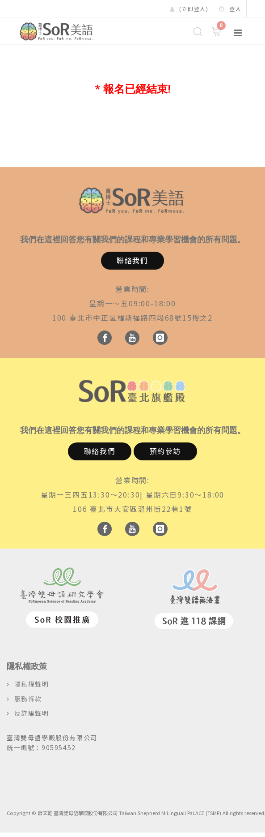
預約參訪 (165, 451)
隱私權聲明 (31, 683)
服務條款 (28, 698)
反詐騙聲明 (31, 712)
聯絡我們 (132, 260)
